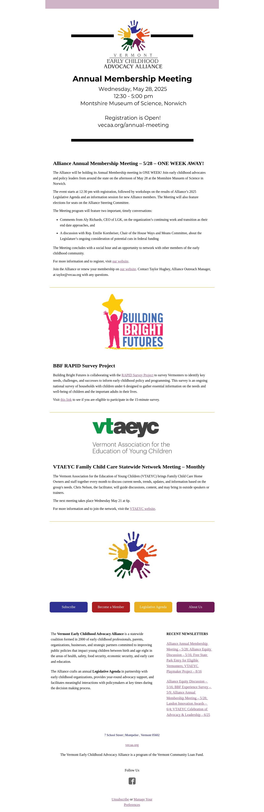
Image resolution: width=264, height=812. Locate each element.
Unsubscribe (120, 799)
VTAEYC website (142, 509)
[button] (69, 607)
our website (120, 261)
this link (66, 399)
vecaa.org (132, 745)
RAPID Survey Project (137, 375)
